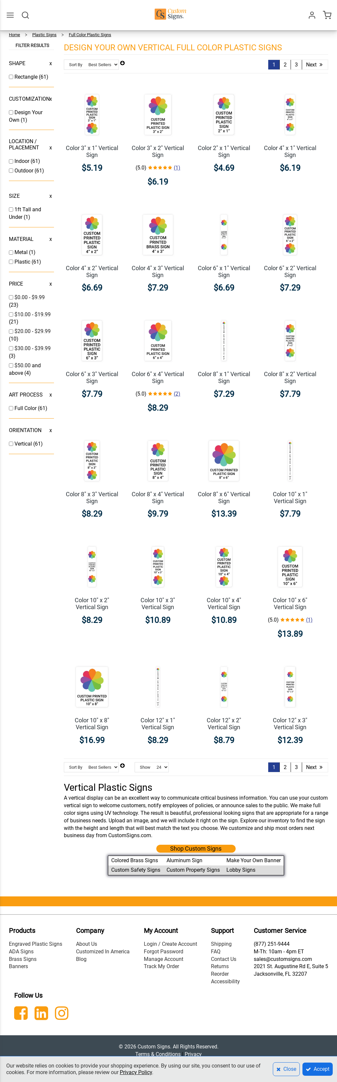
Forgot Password (163, 951)
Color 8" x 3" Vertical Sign (92, 497)
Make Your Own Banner (253, 860)
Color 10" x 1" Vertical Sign (290, 497)
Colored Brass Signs (134, 860)
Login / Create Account (170, 944)
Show (145, 767)
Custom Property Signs (193, 870)
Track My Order (161, 966)
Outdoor (24, 170)
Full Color (26, 408)
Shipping (221, 944)
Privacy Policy (136, 1072)
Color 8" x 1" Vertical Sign (224, 377)
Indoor (22, 161)
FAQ (215, 951)
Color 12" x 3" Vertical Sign (290, 724)
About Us (86, 944)
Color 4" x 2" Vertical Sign (92, 271)
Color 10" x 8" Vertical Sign (92, 724)
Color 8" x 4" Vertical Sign (158, 497)
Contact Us (223, 959)
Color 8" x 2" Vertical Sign (290, 377)
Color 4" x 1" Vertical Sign (290, 151)
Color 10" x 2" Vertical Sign (92, 603)
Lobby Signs (240, 870)
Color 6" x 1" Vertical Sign (224, 271)
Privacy (193, 1054)
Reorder (220, 974)
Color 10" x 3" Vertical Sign (158, 603)
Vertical (23, 444)
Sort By (75, 64)
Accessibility (225, 981)
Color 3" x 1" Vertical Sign (92, 151)
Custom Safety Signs (135, 870)
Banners (18, 966)
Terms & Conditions (158, 1054)
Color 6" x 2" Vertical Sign (290, 271)
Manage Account (163, 959)
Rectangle (26, 77)
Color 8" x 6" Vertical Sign (224, 497)
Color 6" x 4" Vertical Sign (158, 377)
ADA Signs (21, 951)
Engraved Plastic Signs (35, 944)
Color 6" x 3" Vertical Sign (92, 377)
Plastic (23, 262)
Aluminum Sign (184, 860)
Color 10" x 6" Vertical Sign (290, 603)
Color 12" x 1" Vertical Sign (158, 724)
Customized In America (103, 951)
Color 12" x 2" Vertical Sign (224, 724)
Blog (81, 959)
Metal (21, 252)
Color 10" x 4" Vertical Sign (224, 603)
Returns (220, 966)
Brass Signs (23, 959)
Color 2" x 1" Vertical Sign (224, 151)
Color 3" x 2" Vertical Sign (158, 151)
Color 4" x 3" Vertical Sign (158, 271)
